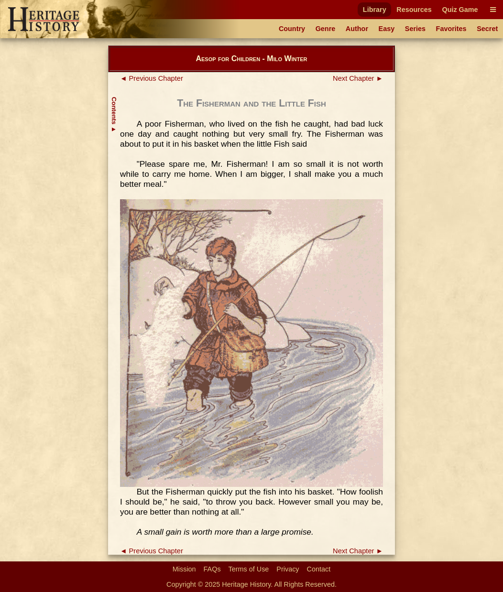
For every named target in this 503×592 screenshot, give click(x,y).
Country (292, 28)
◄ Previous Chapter (151, 78)
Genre (326, 28)
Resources (414, 9)
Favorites (451, 28)
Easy (387, 28)
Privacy (287, 569)
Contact (319, 569)
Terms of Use (249, 569)
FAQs (212, 569)
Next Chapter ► (358, 78)
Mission (184, 569)
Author (357, 28)
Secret (487, 28)
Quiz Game (460, 9)
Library (374, 9)
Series (415, 28)
